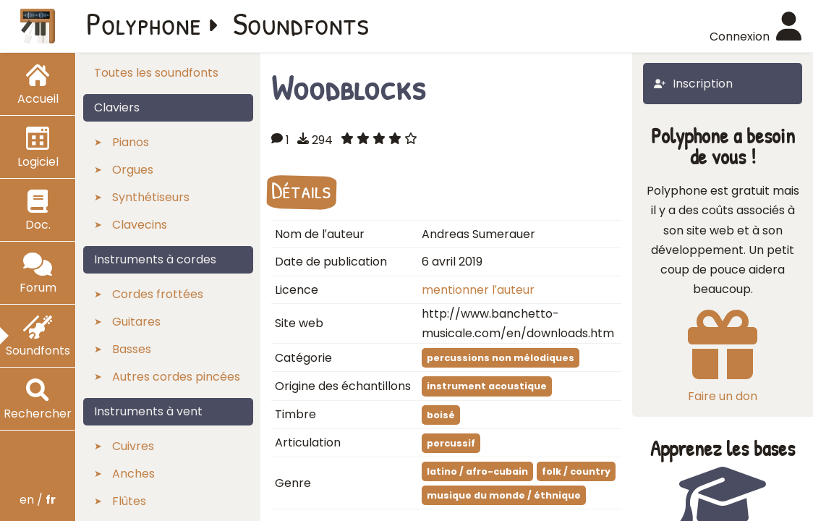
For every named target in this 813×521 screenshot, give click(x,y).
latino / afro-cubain (477, 471)
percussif (451, 443)
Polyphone (144, 23)
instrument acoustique (487, 386)
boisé (441, 415)
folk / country (576, 471)
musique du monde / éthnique (504, 495)
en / (38, 499)
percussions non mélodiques (500, 358)
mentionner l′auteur (478, 289)
